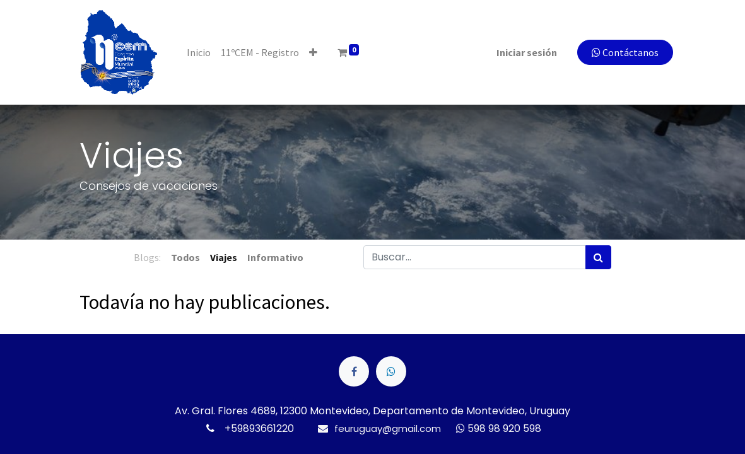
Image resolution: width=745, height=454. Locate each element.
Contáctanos (618, 52)
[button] (321, 52)
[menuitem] (206, 52)
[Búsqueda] (598, 257)
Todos (185, 257)
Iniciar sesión (520, 52)
